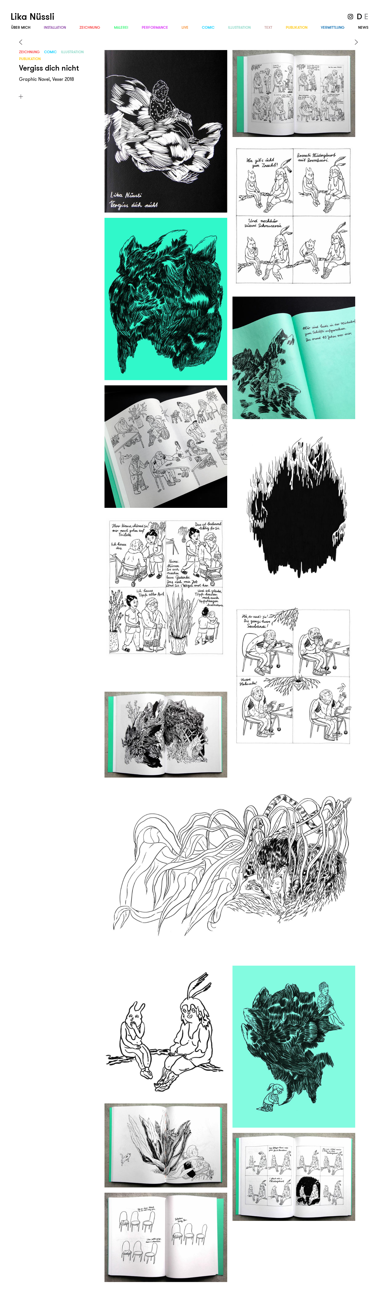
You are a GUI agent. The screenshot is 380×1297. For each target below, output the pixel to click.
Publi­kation (296, 27)
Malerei (121, 27)
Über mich (20, 27)
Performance (155, 27)
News (363, 27)
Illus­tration (239, 27)
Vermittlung (333, 27)
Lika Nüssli (32, 16)
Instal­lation (55, 27)
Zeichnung (89, 27)
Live (185, 27)
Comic (208, 27)
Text (268, 27)
